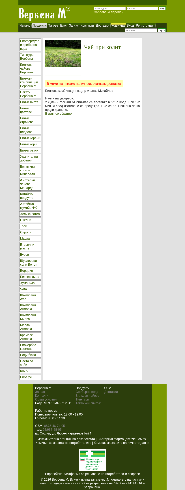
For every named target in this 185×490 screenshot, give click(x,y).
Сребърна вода (87, 392)
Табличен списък (88, 403)
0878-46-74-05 (54, 426)
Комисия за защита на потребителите (63, 443)
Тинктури (82, 399)
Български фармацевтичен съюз (122, 439)
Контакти (41, 395)
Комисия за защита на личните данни (121, 443)
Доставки (111, 392)
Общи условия (46, 399)
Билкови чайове (87, 395)
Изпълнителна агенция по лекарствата (66, 439)
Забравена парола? (108, 12)
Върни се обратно (58, 113)
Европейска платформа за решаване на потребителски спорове (92, 474)
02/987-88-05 (52, 429)
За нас (40, 392)
